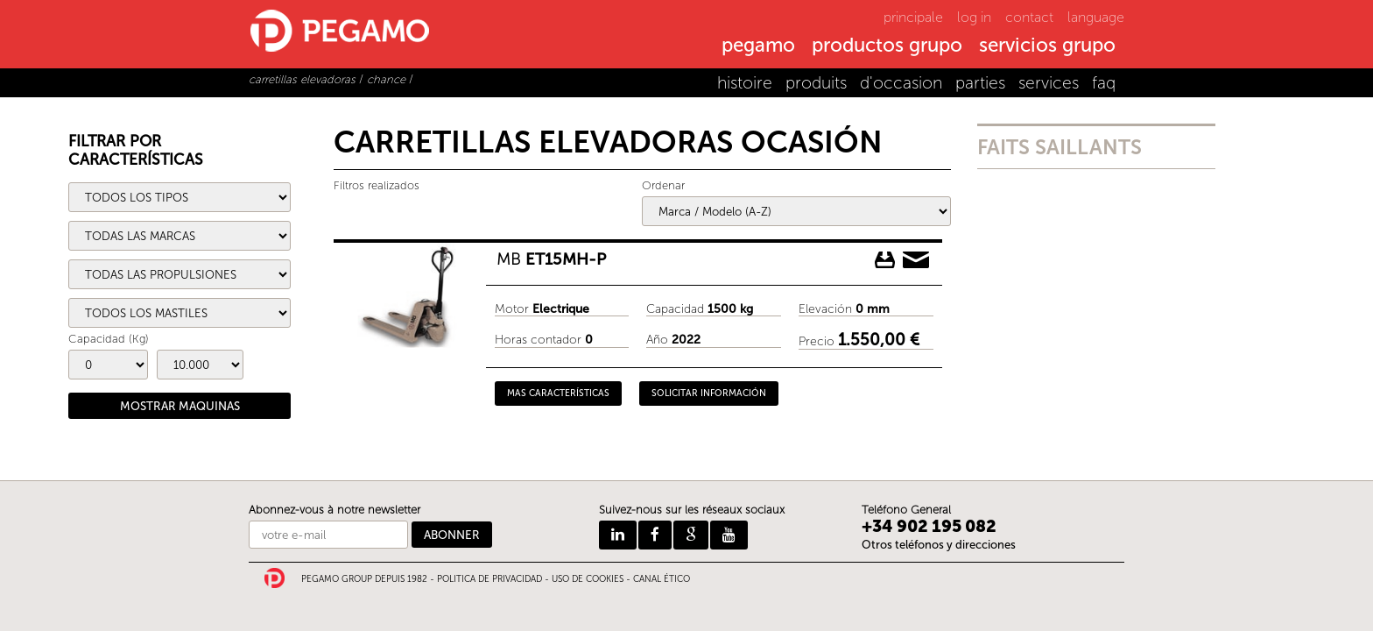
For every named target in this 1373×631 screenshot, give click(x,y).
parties (980, 83)
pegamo (758, 46)
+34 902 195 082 (929, 526)
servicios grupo (1047, 46)
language (1095, 17)
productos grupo (887, 46)
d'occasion (901, 83)
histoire (744, 83)
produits (816, 83)
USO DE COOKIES (587, 579)
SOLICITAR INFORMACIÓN (708, 393)
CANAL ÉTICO (661, 579)
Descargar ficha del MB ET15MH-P (885, 260)
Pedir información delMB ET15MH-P (916, 260)
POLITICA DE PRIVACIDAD (489, 579)
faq (1104, 83)
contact (1029, 17)
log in (974, 17)
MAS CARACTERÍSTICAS (558, 393)
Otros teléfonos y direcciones (939, 544)
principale (913, 17)
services (1048, 83)
